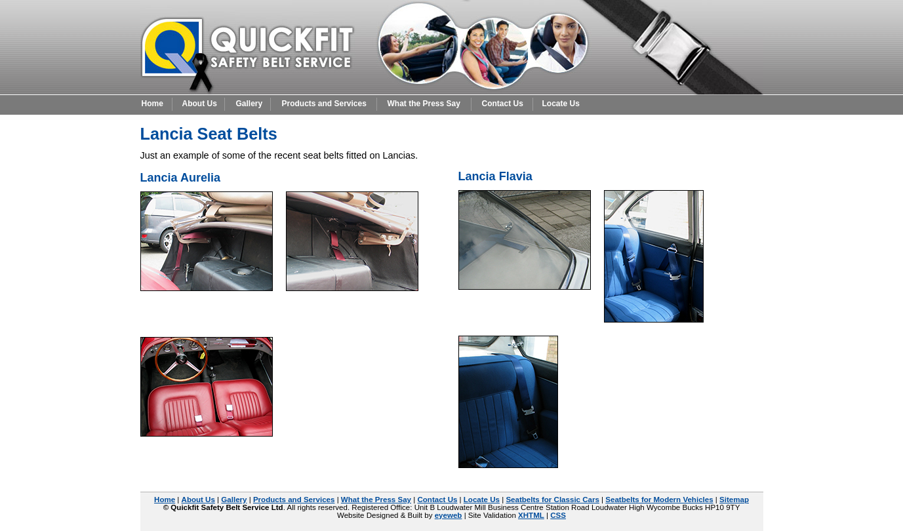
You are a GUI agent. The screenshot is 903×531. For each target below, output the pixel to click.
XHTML (531, 515)
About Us (199, 103)
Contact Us (502, 103)
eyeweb (448, 515)
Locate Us (561, 103)
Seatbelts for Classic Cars (552, 499)
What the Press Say (424, 103)
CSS (558, 515)
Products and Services (324, 103)
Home (152, 103)
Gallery (249, 103)
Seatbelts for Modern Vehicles (659, 499)
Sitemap (734, 499)
